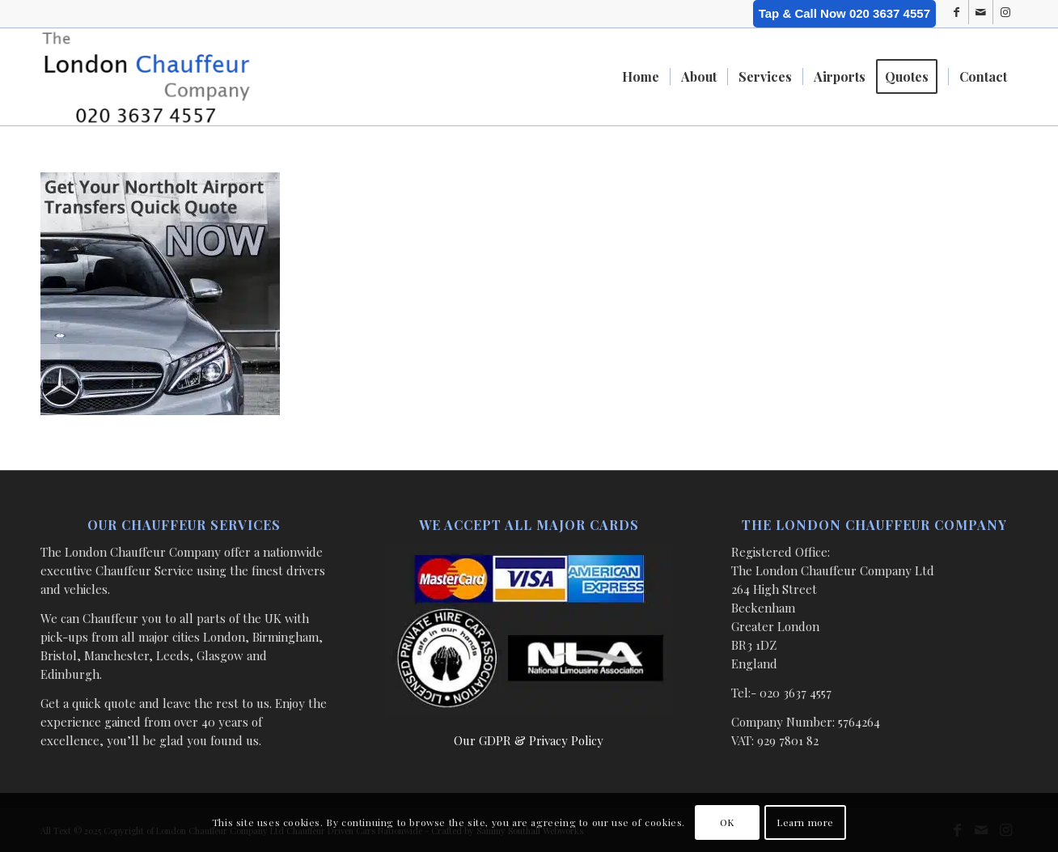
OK (727, 822)
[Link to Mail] (980, 12)
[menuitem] (641, 76)
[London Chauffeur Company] (146, 76)
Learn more (805, 822)
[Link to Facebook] (956, 12)
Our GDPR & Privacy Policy (528, 740)
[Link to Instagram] (1005, 12)
